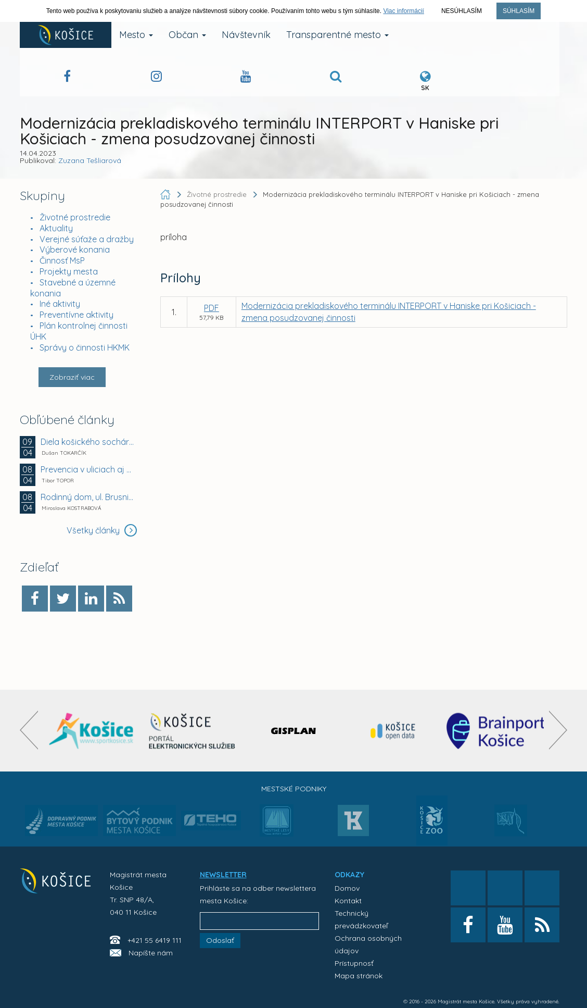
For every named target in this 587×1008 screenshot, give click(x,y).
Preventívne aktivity (76, 314)
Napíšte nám (151, 952)
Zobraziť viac (72, 377)
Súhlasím (518, 11)
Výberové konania (75, 249)
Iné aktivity (60, 303)
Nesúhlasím (461, 11)
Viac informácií (403, 11)
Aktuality (56, 228)
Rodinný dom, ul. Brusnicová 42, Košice (88, 497)
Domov (347, 888)
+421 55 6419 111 (154, 940)
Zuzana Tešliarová (89, 160)
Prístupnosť (354, 963)
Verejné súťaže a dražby (87, 239)
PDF (211, 308)
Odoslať (220, 940)
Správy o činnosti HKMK (85, 347)
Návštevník (246, 35)
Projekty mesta (69, 271)
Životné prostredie (75, 217)
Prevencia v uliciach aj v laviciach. (88, 469)
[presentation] (29, 730)
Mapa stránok (358, 975)
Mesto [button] (136, 35)
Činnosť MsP (62, 260)
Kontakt (348, 900)
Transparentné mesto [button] (337, 35)
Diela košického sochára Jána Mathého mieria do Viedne (88, 442)
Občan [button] (187, 35)
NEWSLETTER (223, 874)
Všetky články (102, 530)
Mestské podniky (293, 788)
